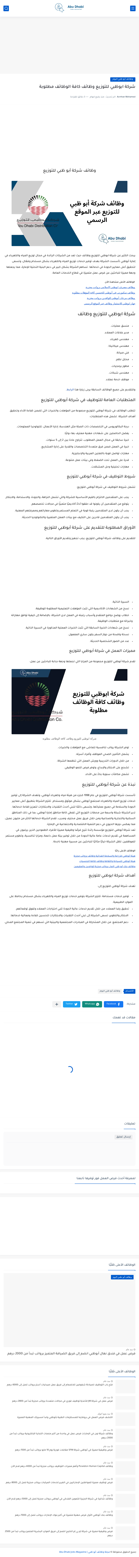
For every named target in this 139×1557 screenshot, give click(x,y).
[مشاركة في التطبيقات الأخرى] (56, 1004)
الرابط (70, 390)
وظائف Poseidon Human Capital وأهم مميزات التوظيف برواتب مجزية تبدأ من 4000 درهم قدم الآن (62, 1466)
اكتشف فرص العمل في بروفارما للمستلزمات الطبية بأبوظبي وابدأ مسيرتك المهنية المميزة (65, 1417)
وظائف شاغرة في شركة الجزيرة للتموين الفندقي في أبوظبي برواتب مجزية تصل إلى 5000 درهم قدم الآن (60, 1499)
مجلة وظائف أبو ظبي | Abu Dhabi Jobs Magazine (84, 1552)
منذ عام (129, 1349)
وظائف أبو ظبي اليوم (123, 79)
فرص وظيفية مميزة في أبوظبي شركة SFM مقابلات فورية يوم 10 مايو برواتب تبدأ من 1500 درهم (64, 1450)
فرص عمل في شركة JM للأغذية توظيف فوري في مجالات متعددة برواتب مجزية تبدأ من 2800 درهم (62, 1401)
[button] (113, 1004)
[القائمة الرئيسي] (133, 8)
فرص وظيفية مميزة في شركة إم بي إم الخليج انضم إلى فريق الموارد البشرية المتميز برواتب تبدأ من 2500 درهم (59, 1533)
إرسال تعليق (123, 1137)
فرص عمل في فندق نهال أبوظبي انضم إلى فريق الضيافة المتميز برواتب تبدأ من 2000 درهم (71, 1354)
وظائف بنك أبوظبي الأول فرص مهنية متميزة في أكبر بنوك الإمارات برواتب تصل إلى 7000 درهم (64, 1515)
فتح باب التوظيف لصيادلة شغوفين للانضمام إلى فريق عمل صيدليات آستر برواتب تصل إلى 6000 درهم (60, 1385)
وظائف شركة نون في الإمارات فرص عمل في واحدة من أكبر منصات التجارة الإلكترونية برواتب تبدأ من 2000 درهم (61, 1436)
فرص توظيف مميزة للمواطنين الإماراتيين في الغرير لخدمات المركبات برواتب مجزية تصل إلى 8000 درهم (59, 1482)
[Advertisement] (69, 45)
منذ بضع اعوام (104, 1414)
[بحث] (6, 8)
